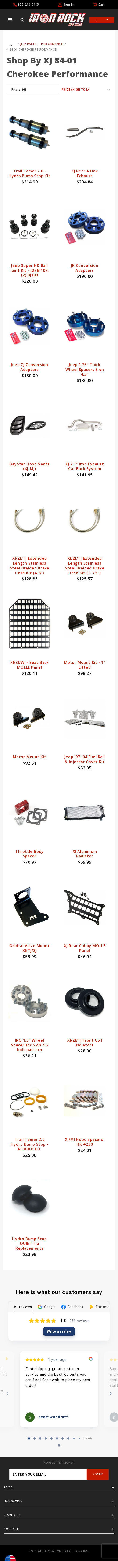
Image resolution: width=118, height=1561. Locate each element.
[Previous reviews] (7, 1393)
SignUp (97, 1474)
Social (9, 1487)
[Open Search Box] (22, 19)
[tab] (29, 1438)
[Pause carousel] (59, 1445)
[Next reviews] (110, 1393)
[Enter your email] (48, 1474)
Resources (12, 1515)
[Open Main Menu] (10, 19)
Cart (101, 4)
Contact (11, 1529)
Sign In (69, 4)
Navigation (13, 1501)
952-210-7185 (28, 4)
